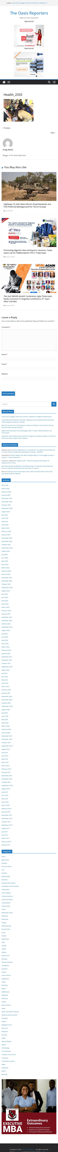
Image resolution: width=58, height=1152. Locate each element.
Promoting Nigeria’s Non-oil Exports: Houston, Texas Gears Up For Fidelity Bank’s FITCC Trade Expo (28, 251)
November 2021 (7, 660)
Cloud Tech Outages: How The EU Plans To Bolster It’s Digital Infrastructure (27, 417)
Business (5, 880)
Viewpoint (5, 1068)
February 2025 (6, 531)
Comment (6, 327)
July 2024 (5, 554)
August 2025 (6, 512)
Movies (4, 1002)
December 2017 (7, 815)
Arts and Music (7, 866)
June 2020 (5, 716)
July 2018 (5, 792)
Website (5, 374)
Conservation (6, 903)
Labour (4, 972)
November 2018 (7, 779)
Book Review (6, 876)
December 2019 (7, 736)
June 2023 (5, 597)
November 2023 (7, 581)
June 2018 (5, 795)
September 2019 (7, 746)
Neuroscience (6, 1005)
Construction (6, 906)
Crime (4, 909)
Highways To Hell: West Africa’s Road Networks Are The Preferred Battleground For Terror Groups (27, 205)
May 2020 (5, 719)
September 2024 (7, 548)
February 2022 (6, 650)
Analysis (4, 863)
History (4, 952)
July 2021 (5, 673)
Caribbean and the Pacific (10, 886)
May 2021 (5, 680)
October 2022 (6, 624)
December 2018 (7, 776)
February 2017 (6, 842)
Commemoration (7, 896)
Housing (4, 959)
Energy (4, 923)
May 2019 (5, 759)
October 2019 (6, 743)
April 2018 (5, 802)
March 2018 (5, 805)
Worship (4, 1074)
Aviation (4, 873)
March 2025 (5, 528)
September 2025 (7, 508)
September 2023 (7, 587)
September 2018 (7, 785)
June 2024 (5, 558)
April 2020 (5, 723)
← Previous (6, 128)
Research (5, 1028)
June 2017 (5, 835)
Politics (4, 1022)
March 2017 (5, 838)
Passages (5, 1018)
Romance (5, 1031)
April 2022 (5, 644)
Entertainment (6, 926)
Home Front (5, 956)
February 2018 (6, 809)
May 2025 (5, 521)
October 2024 (6, 545)
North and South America (10, 1012)
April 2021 (5, 683)
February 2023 (6, 611)
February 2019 (6, 769)
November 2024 (7, 541)
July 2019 (5, 752)
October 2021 (6, 663)
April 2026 (5, 485)
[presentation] (15, 386)
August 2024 (6, 551)
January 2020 (6, 733)
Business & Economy (8, 883)
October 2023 (6, 584)
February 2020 (6, 729)
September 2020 (7, 706)
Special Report (6, 1041)
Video (3, 1064)
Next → (53, 133)
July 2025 (5, 515)
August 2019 (6, 749)
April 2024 (5, 564)
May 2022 (5, 640)
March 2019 (5, 766)
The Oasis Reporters (29, 13)
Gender (4, 946)
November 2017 (7, 818)
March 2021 (5, 686)
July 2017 (5, 832)
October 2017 (6, 822)
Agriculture (5, 860)
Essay (3, 932)
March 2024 (5, 568)
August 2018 (6, 789)
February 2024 (6, 571)
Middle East (5, 992)
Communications (7, 899)
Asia (3, 870)
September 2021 (7, 667)
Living (3, 982)
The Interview (6, 1051)
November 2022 (7, 620)
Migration (5, 995)
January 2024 (6, 574)
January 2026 (6, 495)
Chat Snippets (6, 893)
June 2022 (5, 637)
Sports (4, 1045)
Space (4, 1038)
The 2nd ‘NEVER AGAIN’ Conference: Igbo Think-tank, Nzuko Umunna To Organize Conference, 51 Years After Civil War (28, 299)
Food (3, 942)
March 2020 (5, 726)
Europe (4, 936)
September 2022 (7, 627)
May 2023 (5, 601)
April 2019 (5, 762)
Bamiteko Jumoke (7, 466)
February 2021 (6, 690)
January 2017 (6, 845)
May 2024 (5, 561)
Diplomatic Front (7, 913)
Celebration (5, 890)
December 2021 (7, 657)
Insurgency (5, 965)
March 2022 (5, 647)
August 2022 (6, 630)
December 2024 (7, 538)
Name (4, 354)
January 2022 (6, 653)
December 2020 (7, 696)
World (4, 1071)
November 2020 (7, 700)
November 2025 (7, 502)
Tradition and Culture (9, 1055)
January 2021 (6, 693)
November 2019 (7, 739)
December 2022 (7, 617)
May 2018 (5, 799)
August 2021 (6, 670)
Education (5, 919)
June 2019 (5, 756)
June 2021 (5, 677)
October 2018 (6, 782)
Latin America (6, 975)
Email (4, 364)
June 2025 (5, 518)
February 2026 (6, 492)
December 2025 (7, 498)
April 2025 (5, 525)
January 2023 (6, 614)
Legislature (5, 979)
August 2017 (6, 828)
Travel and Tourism (8, 1061)
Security (4, 1035)
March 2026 (5, 488)
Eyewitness (5, 939)
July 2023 (5, 594)
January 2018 (6, 812)
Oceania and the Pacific (9, 1015)
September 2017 (7, 825)
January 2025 (6, 535)
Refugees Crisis (7, 1025)
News (3, 1008)
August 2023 (6, 591)
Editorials (5, 916)
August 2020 (6, 710)
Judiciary (4, 969)
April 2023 (5, 604)
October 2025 (6, 505)
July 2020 (5, 713)
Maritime (5, 985)
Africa (3, 857)
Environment (6, 929)
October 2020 (6, 703)
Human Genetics (7, 962)
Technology (5, 1048)
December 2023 (7, 578)
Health (4, 949)
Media (4, 989)
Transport (5, 1058)
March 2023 (5, 607)
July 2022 (5, 634)
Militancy (5, 998)
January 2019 (6, 772)
